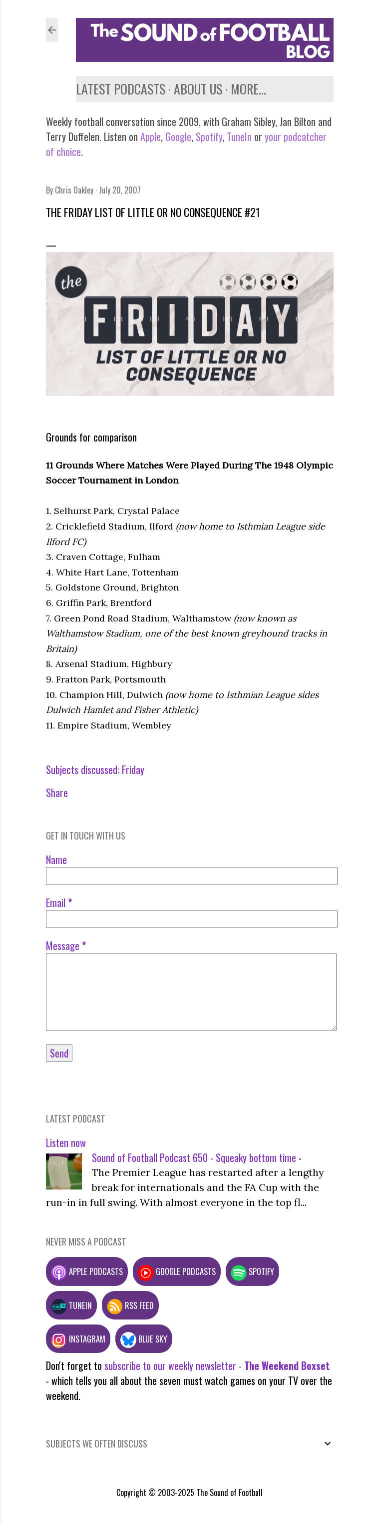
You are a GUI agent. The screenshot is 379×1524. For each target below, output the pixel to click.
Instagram (78, 1338)
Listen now (66, 1142)
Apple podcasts (87, 1271)
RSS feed (130, 1305)
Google (177, 136)
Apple (150, 136)
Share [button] (57, 792)
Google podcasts (177, 1271)
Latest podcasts (120, 88)
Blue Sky (143, 1338)
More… (248, 88)
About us (198, 88)
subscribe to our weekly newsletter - (217, 1365)
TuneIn (239, 136)
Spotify (209, 136)
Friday (133, 769)
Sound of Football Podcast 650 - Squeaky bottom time (194, 1157)
